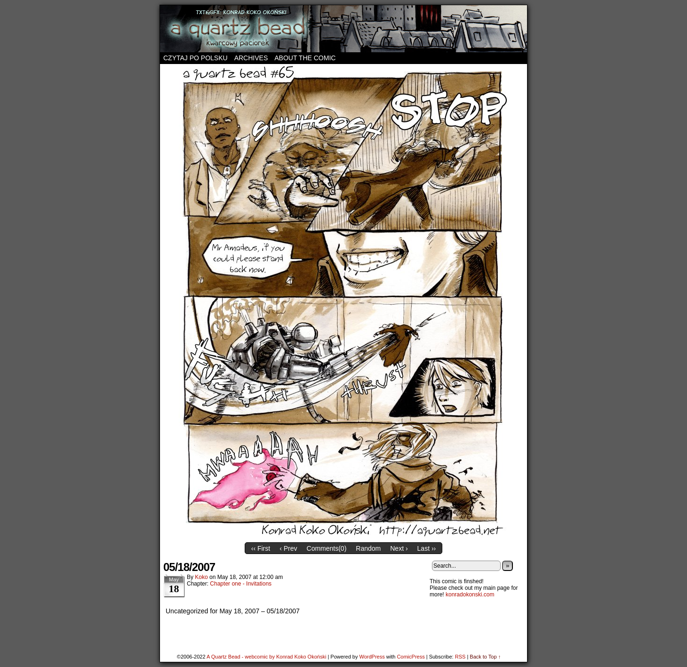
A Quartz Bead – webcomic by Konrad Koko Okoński (343, 28)
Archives (251, 58)
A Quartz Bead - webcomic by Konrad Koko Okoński (266, 656)
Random (368, 548)
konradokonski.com (470, 594)
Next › (398, 548)
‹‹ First (260, 548)
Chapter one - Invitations (241, 583)
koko (201, 577)
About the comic (305, 58)
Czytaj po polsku (195, 58)
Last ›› (426, 548)
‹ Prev (288, 548)
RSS (460, 656)
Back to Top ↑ (485, 656)
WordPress (371, 656)
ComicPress (410, 656)
